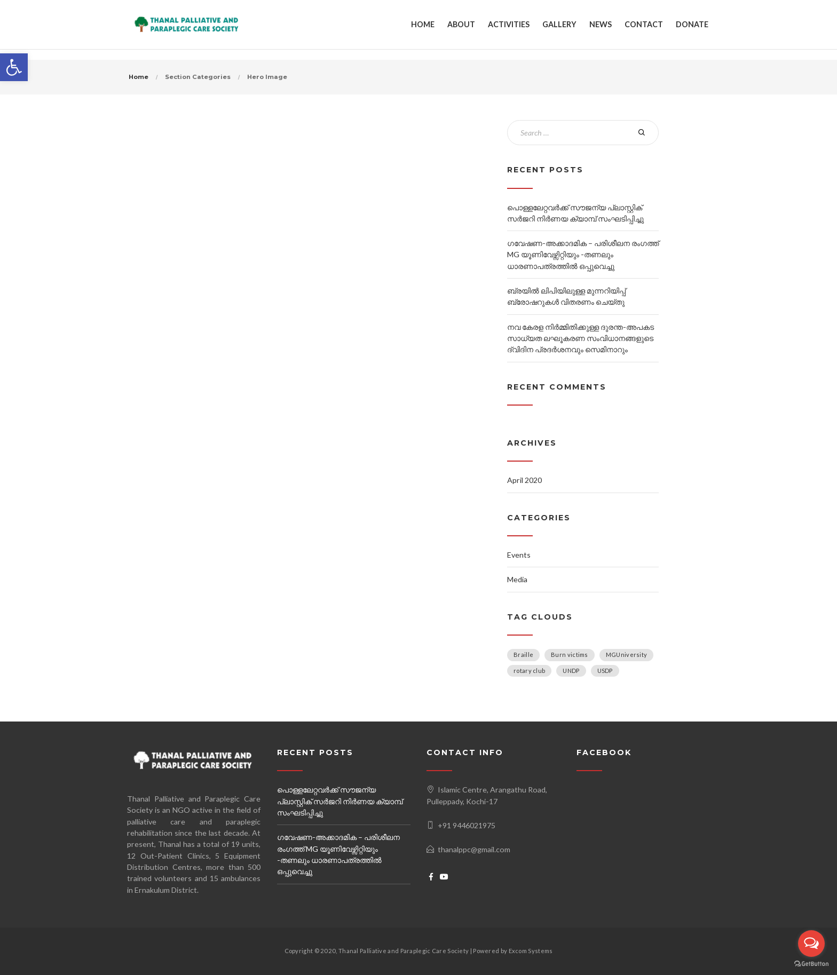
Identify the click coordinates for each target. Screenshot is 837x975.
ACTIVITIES (509, 24)
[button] (14, 67)
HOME (423, 24)
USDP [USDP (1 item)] (605, 670)
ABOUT (461, 24)
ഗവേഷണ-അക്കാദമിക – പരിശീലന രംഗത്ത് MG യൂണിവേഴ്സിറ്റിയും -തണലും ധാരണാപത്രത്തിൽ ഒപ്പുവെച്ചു (583, 255)
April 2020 (524, 480)
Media (517, 579)
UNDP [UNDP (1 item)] (571, 670)
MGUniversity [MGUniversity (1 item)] (627, 654)
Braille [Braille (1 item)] (523, 654)
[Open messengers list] (811, 943)
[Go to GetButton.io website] (811, 964)
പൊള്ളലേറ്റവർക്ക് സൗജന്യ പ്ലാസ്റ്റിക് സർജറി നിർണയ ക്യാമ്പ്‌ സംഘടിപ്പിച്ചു (339, 801)
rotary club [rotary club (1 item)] (529, 670)
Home (138, 77)
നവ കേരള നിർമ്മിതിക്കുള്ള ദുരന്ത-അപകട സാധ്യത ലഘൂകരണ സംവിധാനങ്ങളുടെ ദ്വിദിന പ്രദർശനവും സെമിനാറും (580, 338)
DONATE (692, 24)
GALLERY (559, 24)
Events (519, 554)
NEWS (600, 24)
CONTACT (644, 24)
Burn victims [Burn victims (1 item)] (569, 654)
